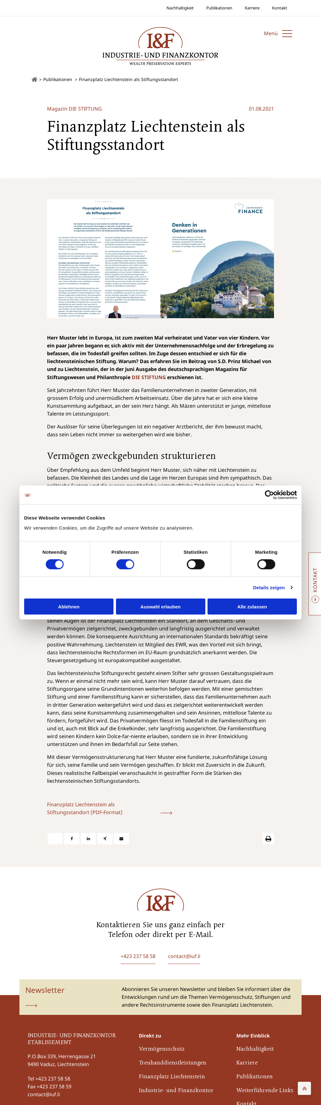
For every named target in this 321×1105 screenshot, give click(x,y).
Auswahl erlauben (160, 606)
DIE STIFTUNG (149, 377)
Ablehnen (68, 606)
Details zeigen (269, 587)
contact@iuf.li (44, 1094)
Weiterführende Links (264, 1091)
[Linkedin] (88, 838)
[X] (55, 838)
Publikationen (219, 8)
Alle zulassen (252, 606)
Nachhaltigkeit (180, 8)
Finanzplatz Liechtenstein (172, 1077)
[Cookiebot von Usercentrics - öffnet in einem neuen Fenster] (269, 495)
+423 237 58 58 (52, 1078)
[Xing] (105, 838)
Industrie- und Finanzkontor (176, 1091)
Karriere (252, 8)
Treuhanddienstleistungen (172, 1063)
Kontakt (279, 8)
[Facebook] (71, 838)
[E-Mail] (121, 838)
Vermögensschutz (162, 1049)
